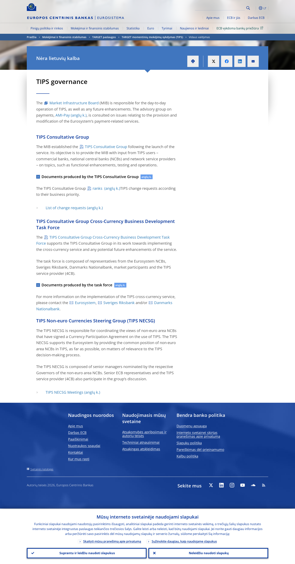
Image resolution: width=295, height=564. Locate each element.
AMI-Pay (62, 115)
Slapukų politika (189, 443)
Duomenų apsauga (192, 426)
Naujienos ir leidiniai (194, 28)
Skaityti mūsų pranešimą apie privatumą (112, 541)
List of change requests (66, 207)
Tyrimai (167, 28)
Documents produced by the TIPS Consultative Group (90, 176)
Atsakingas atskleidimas (141, 449)
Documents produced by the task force (76, 284)
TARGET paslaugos (104, 37)
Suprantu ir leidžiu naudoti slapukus (86, 553)
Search (248, 8)
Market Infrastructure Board (74, 102)
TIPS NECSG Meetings (64, 392)
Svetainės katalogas (41, 469)
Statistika (133, 28)
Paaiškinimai (78, 439)
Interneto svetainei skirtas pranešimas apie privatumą (198, 434)
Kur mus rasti (78, 459)
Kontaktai (75, 452)
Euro (150, 28)
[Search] (226, 7)
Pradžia (31, 37)
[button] (255, 8)
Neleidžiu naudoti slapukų (208, 553)
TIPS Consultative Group (106, 146)
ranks (98, 188)
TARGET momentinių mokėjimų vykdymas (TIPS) (152, 37)
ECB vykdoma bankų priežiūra (240, 28)
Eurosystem (85, 302)
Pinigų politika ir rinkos (47, 28)
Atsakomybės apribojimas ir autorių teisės (144, 434)
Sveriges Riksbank (119, 302)
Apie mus (213, 18)
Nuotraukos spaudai (84, 445)
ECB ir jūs (233, 18)
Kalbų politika (187, 456)
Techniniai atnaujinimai (141, 442)
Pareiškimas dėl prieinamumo (200, 449)
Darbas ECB (256, 18)
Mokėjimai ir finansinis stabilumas (95, 28)
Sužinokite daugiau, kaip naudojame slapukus (184, 541)
